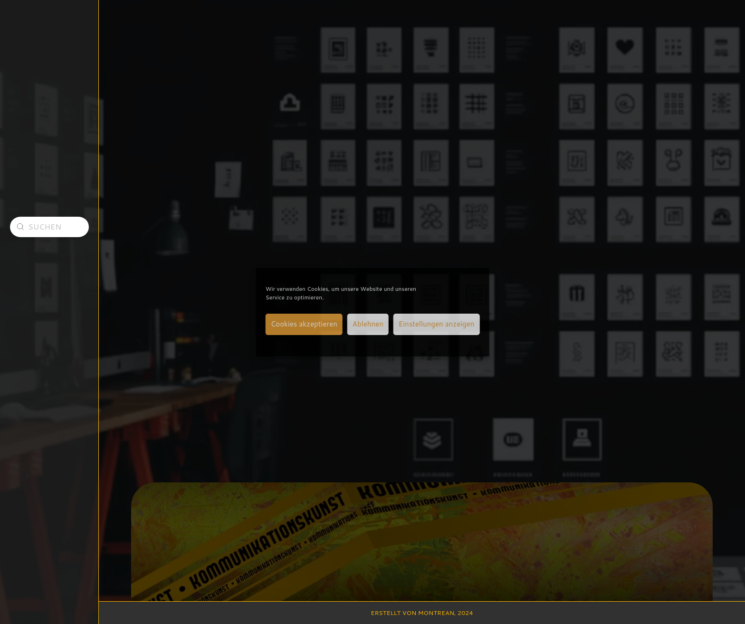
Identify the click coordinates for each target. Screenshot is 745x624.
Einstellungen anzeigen (436, 324)
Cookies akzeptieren (304, 324)
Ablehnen (368, 324)
